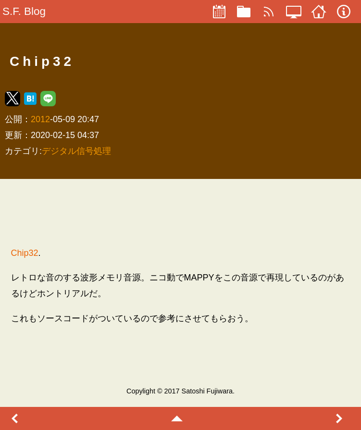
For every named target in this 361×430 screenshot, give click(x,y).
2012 (40, 119)
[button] (12, 98)
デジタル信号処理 (76, 151)
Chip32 (24, 253)
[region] (180, 213)
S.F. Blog (24, 11)
